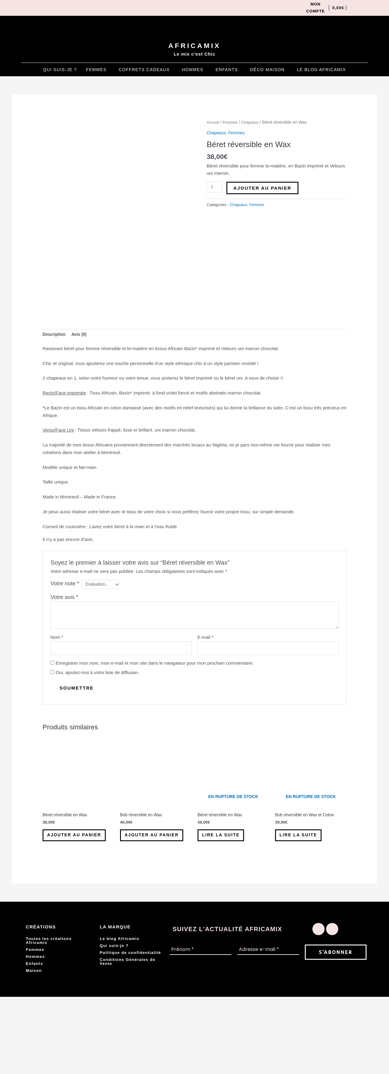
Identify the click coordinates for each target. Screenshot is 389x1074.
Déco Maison (267, 70)
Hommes (192, 70)
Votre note (64, 647)
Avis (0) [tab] (82, 397)
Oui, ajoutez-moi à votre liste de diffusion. (94, 737)
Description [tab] (55, 397)
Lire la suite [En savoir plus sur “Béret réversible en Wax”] (228, 903)
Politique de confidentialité (130, 1030)
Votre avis (64, 662)
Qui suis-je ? (60, 70)
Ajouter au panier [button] (70, 906)
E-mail (205, 701)
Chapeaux (253, 123)
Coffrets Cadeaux (144, 70)
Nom (56, 701)
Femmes (96, 70)
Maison (34, 1047)
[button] (97, 70)
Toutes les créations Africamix (49, 1018)
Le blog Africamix (321, 70)
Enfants (226, 70)
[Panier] (338, 8)
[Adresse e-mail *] (268, 1027)
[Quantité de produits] (215, 188)
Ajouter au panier (264, 188)
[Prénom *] (200, 1027)
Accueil (213, 123)
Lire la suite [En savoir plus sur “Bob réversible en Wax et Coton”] (305, 903)
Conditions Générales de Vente (127, 1038)
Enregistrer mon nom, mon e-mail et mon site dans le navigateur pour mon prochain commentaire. (154, 728)
